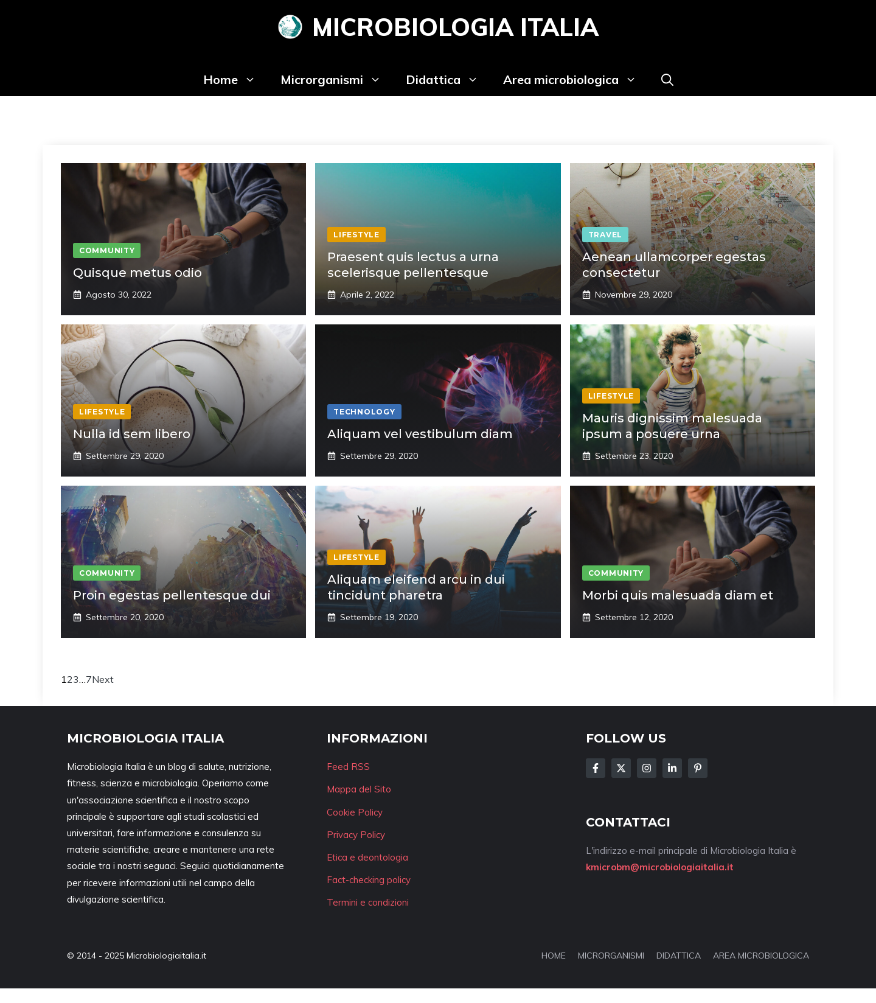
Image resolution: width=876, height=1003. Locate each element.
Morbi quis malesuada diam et (677, 595)
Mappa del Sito (359, 789)
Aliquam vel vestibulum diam (420, 434)
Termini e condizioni (368, 902)
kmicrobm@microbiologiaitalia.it (660, 867)
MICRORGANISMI (611, 955)
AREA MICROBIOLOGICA (761, 955)
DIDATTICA (678, 955)
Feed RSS (348, 766)
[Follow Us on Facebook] (595, 768)
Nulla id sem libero (131, 434)
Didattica (448, 79)
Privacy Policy (356, 834)
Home (235, 79)
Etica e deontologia (367, 857)
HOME (553, 955)
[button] (667, 79)
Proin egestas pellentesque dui (172, 595)
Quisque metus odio (137, 272)
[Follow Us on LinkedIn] (672, 768)
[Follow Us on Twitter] (621, 768)
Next (103, 679)
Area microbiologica (576, 79)
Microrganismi (337, 79)
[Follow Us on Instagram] (646, 768)
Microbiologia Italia (455, 27)
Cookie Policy (355, 812)
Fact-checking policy (369, 880)
